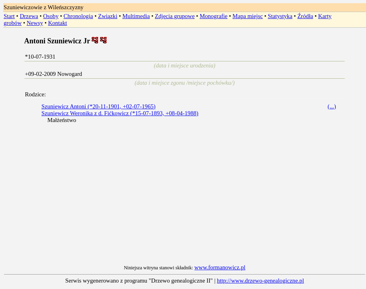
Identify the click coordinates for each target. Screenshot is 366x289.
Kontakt (57, 23)
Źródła (305, 16)
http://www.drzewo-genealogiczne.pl (260, 280)
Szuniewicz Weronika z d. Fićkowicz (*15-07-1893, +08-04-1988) (119, 113)
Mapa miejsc (247, 16)
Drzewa (29, 16)
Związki (107, 16)
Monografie (213, 16)
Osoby (50, 16)
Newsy (35, 23)
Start (9, 16)
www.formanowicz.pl (219, 267)
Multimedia (136, 16)
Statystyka (280, 16)
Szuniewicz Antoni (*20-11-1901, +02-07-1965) (98, 106)
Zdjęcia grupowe (175, 16)
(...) (332, 106)
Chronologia (78, 16)
